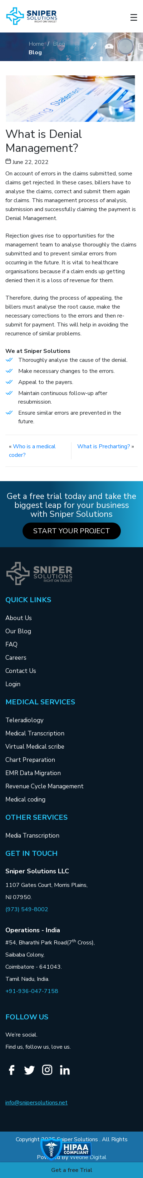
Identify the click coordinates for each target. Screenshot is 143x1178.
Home (36, 44)
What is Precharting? (103, 446)
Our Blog (18, 631)
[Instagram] (50, 1074)
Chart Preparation (30, 760)
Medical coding (25, 799)
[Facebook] (14, 1074)
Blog (59, 44)
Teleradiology (24, 720)
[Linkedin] (68, 1074)
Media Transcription (32, 836)
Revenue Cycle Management (44, 786)
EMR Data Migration (33, 773)
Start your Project (71, 531)
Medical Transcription (34, 733)
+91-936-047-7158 (31, 991)
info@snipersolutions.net (36, 1103)
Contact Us (20, 671)
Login (12, 684)
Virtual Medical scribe (34, 747)
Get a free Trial (71, 1170)
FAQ (11, 644)
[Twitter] (32, 1074)
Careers (15, 658)
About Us (18, 618)
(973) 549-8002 (26, 909)
